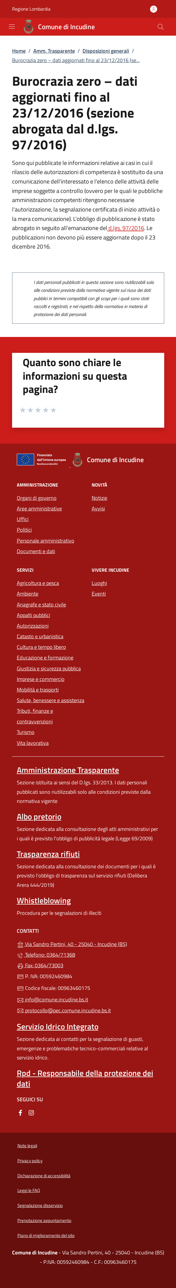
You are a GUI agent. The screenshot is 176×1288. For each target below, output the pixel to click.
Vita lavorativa (33, 743)
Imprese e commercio (41, 679)
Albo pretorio (39, 816)
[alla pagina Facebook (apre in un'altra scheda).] (20, 1112)
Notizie (99, 498)
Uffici (23, 519)
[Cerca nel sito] (160, 26)
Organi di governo (37, 498)
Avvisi (98, 508)
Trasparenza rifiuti (48, 854)
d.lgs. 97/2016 (125, 227)
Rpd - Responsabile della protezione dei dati (85, 1078)
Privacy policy (29, 1160)
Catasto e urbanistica (40, 636)
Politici (24, 530)
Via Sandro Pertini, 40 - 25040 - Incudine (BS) (88, 943)
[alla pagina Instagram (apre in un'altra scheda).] (31, 1112)
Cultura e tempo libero (41, 647)
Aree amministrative (39, 508)
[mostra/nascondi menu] (11, 26)
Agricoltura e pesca (38, 583)
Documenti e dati (36, 551)
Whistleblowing (44, 900)
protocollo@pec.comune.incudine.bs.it (64, 1010)
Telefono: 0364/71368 (46, 955)
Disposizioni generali (106, 51)
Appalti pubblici (33, 615)
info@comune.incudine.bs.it (52, 999)
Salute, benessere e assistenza (50, 700)
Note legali (27, 1145)
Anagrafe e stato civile (41, 605)
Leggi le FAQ (28, 1190)
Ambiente (27, 594)
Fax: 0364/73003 (40, 965)
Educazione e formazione (45, 658)
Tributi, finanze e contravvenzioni (35, 716)
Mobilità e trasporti (38, 690)
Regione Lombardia (31, 9)
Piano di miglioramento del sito (46, 1235)
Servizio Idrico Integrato (57, 1026)
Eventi (99, 594)
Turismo (25, 732)
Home (19, 51)
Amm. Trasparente (54, 51)
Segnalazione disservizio (40, 1205)
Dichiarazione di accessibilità (43, 1175)
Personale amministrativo (45, 541)
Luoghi (99, 583)
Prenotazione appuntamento (44, 1220)
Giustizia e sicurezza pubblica (49, 668)
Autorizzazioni (33, 626)
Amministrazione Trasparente (68, 770)
